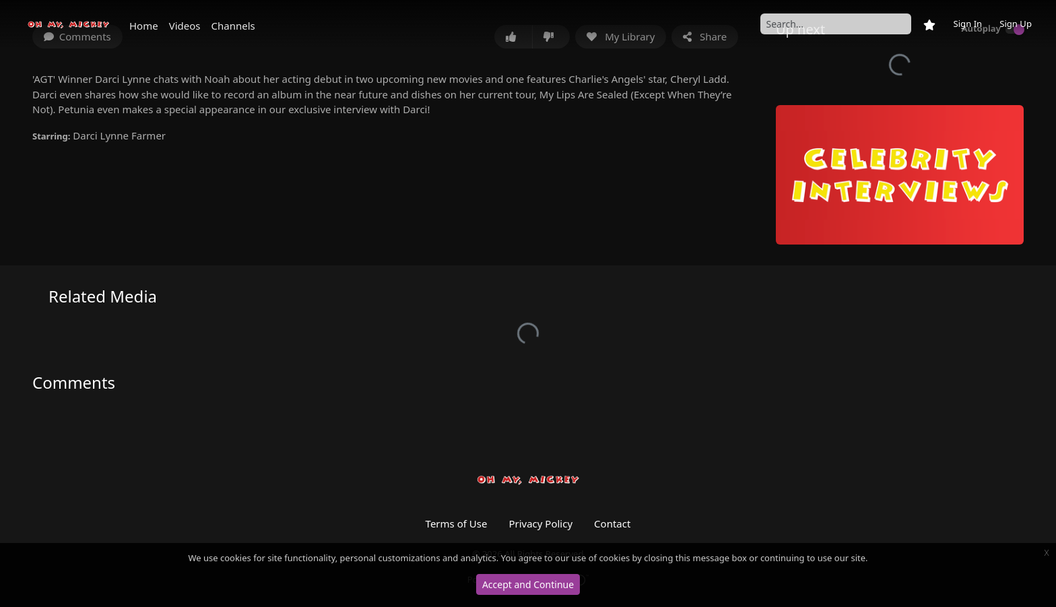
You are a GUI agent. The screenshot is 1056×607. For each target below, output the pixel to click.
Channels (233, 25)
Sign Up (1015, 24)
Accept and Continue (528, 584)
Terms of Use (457, 523)
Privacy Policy (540, 523)
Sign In (967, 24)
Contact (612, 523)
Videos (185, 25)
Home (143, 25)
